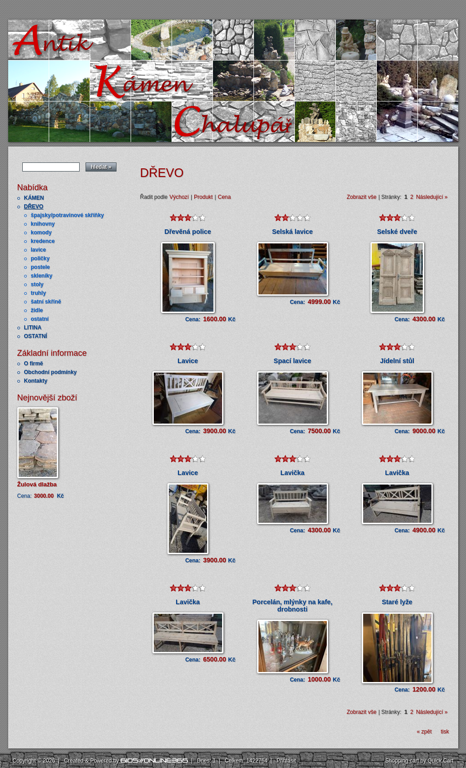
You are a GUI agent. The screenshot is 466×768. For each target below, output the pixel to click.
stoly (37, 284)
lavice (38, 250)
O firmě (33, 363)
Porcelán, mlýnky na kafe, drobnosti (293, 605)
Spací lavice (292, 360)
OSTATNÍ (35, 336)
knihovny (43, 224)
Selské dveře (397, 231)
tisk (445, 731)
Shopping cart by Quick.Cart (419, 761)
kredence (43, 241)
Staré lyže (397, 602)
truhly (38, 293)
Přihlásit (286, 761)
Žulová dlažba (37, 484)
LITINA (33, 327)
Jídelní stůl (397, 360)
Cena (224, 197)
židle (37, 310)
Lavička (292, 472)
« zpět (424, 731)
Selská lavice (292, 231)
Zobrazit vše (361, 197)
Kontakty (35, 381)
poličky (40, 258)
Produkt (203, 197)
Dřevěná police (187, 231)
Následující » (431, 197)
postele (40, 267)
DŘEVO (34, 206)
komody (41, 232)
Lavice (187, 360)
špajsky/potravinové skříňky (67, 215)
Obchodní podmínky (50, 372)
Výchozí (179, 197)
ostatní (40, 319)
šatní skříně (46, 301)
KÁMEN (34, 198)
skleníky (41, 276)
